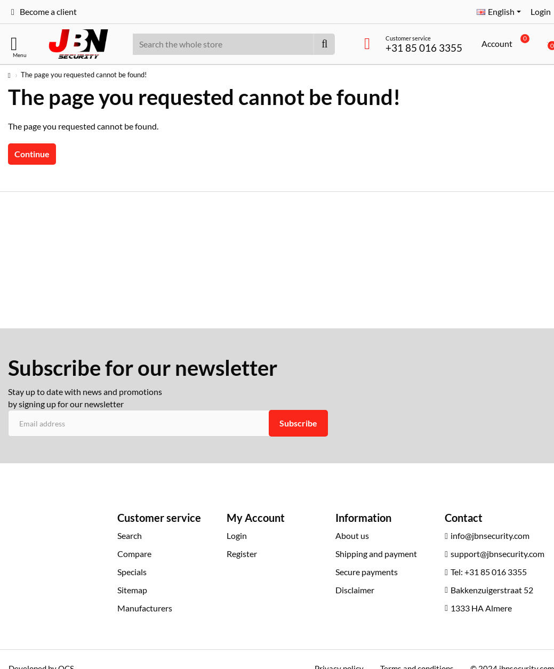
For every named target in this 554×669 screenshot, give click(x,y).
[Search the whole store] (324, 44)
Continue (32, 154)
